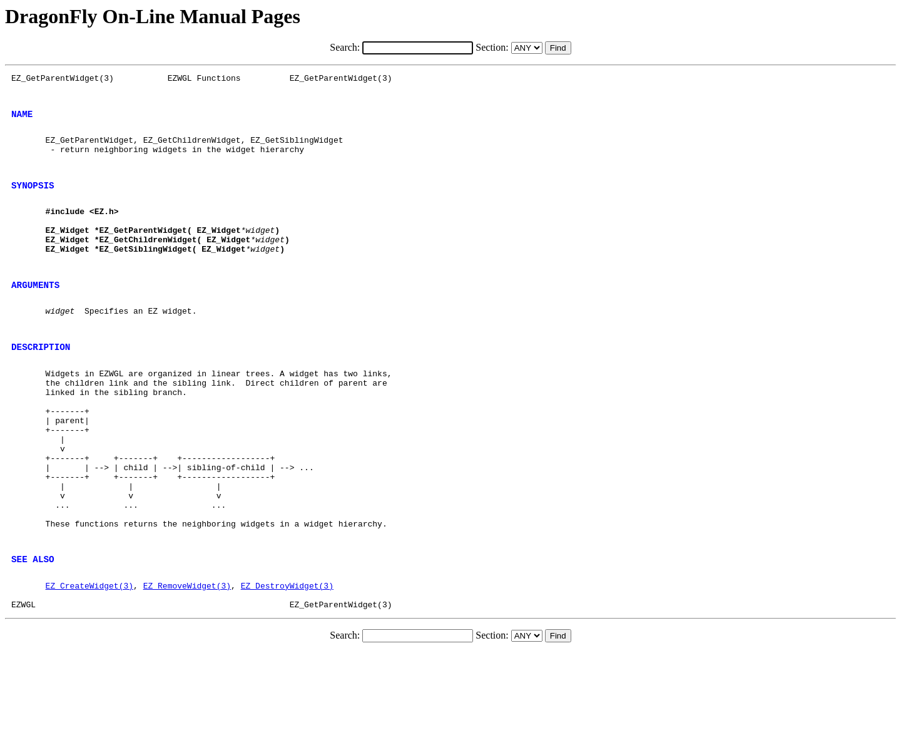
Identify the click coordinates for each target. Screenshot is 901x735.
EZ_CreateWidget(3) (89, 664)
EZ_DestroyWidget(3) (287, 664)
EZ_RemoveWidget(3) (187, 664)
